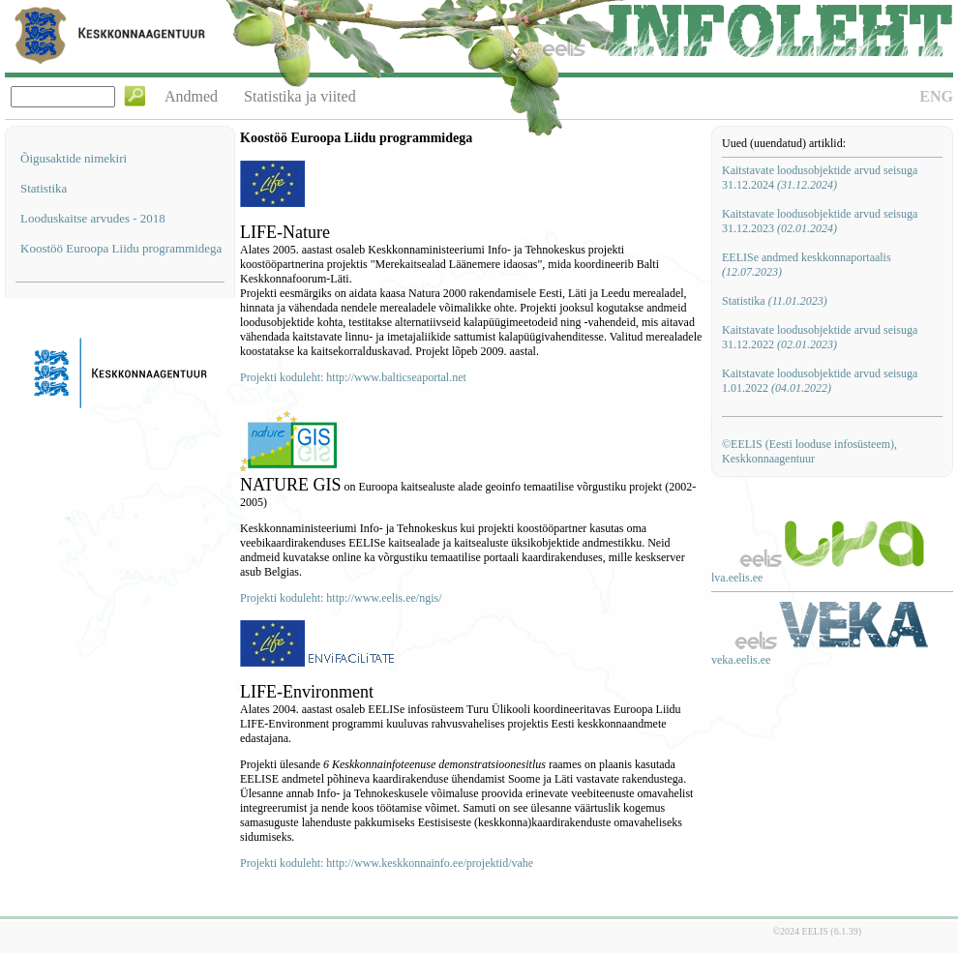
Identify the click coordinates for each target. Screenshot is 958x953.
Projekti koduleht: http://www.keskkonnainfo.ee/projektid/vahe (386, 863)
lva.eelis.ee (737, 577)
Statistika (43, 188)
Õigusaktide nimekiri (73, 158)
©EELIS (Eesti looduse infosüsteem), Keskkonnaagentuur (809, 451)
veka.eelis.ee (740, 660)
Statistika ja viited (300, 96)
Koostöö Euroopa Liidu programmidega (121, 248)
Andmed (191, 96)
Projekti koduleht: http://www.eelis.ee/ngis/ (341, 598)
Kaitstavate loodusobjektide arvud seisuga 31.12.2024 (819, 178)
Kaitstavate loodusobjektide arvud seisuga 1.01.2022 (819, 381)
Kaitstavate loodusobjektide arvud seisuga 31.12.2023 (819, 221)
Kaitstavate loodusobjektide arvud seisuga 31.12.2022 (819, 337)
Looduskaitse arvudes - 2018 (92, 218)
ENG (936, 96)
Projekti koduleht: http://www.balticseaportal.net (353, 377)
